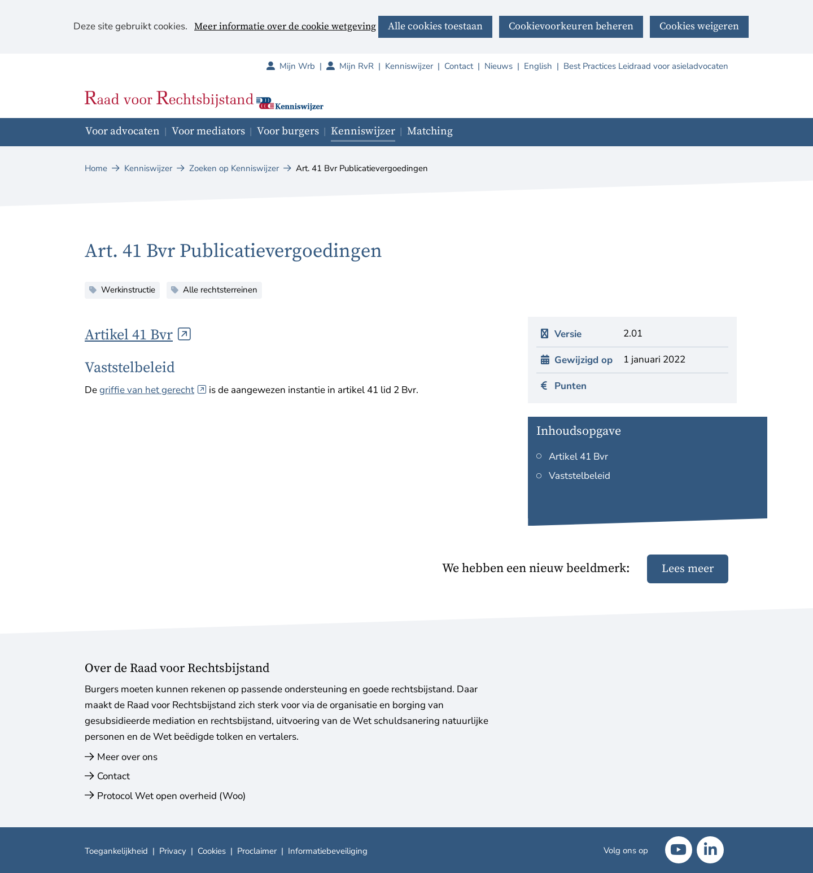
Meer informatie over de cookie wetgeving (285, 27)
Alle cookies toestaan (435, 26)
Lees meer (688, 569)
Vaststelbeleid (579, 475)
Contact (458, 66)
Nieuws (498, 66)
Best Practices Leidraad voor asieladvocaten (645, 66)
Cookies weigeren (699, 26)
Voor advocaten (122, 131)
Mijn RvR (362, 66)
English (538, 66)
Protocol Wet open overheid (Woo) (171, 795)
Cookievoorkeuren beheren (571, 26)
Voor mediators (208, 131)
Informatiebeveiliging (328, 851)
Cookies (212, 851)
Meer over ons (127, 756)
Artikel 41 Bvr (138, 335)
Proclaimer (257, 851)
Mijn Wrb (302, 66)
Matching (430, 131)
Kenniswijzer (409, 66)
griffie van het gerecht (153, 389)
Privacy (172, 851)
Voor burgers (288, 131)
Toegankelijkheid (116, 851)
